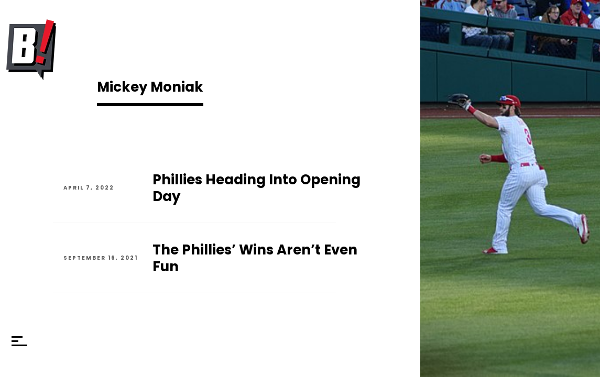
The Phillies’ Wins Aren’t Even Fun (254, 258)
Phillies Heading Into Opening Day (256, 188)
